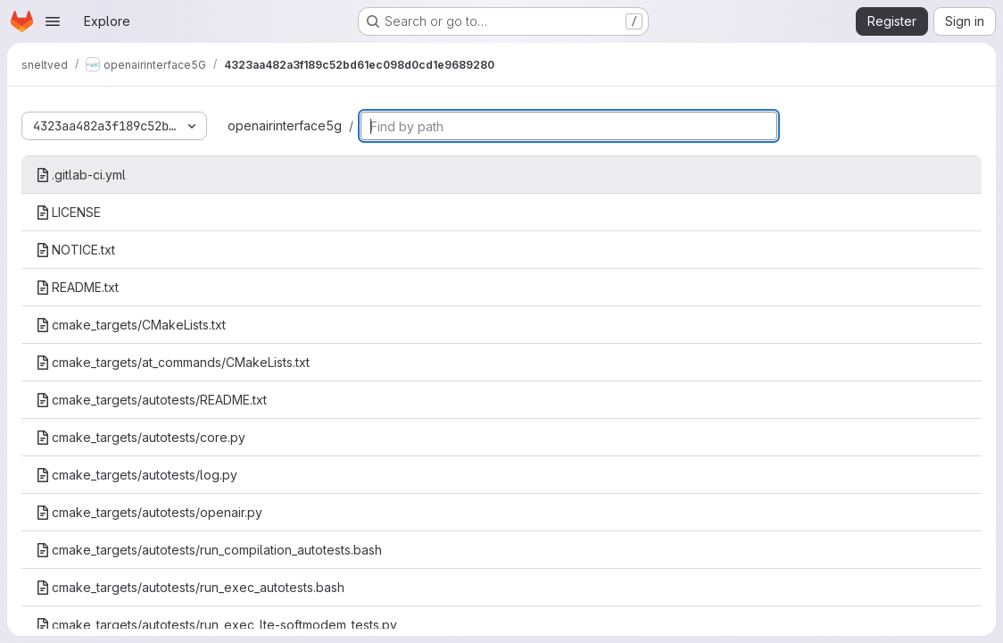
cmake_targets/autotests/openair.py (149, 512)
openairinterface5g (285, 125)
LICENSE (68, 212)
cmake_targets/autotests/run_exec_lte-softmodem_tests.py (216, 624)
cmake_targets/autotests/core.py (140, 437)
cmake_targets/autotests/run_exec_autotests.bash (190, 587)
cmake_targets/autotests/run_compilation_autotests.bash (209, 549)
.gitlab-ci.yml (81, 174)
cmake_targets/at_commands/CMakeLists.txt (173, 362)
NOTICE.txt (75, 249)
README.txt (77, 287)
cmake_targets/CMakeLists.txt (131, 324)
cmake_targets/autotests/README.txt (151, 399)
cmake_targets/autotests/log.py (136, 474)
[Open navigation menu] (52, 21)
